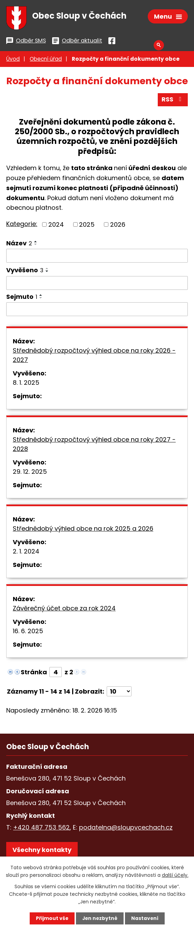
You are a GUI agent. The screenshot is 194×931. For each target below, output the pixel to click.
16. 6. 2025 (28, 632)
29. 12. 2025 (30, 472)
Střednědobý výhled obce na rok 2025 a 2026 (83, 529)
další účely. (175, 875)
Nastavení (145, 918)
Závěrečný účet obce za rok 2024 (64, 609)
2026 (117, 225)
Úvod (13, 60)
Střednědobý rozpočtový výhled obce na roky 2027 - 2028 (94, 445)
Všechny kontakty (41, 850)
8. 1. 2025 (26, 383)
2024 (56, 225)
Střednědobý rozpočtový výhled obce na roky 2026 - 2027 (94, 356)
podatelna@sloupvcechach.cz (126, 828)
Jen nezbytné (99, 918)
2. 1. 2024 (26, 552)
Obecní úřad (46, 60)
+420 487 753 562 (41, 828)
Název (19, 244)
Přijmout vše (51, 918)
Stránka (34, 673)
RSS (173, 100)
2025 (87, 225)
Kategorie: (21, 225)
